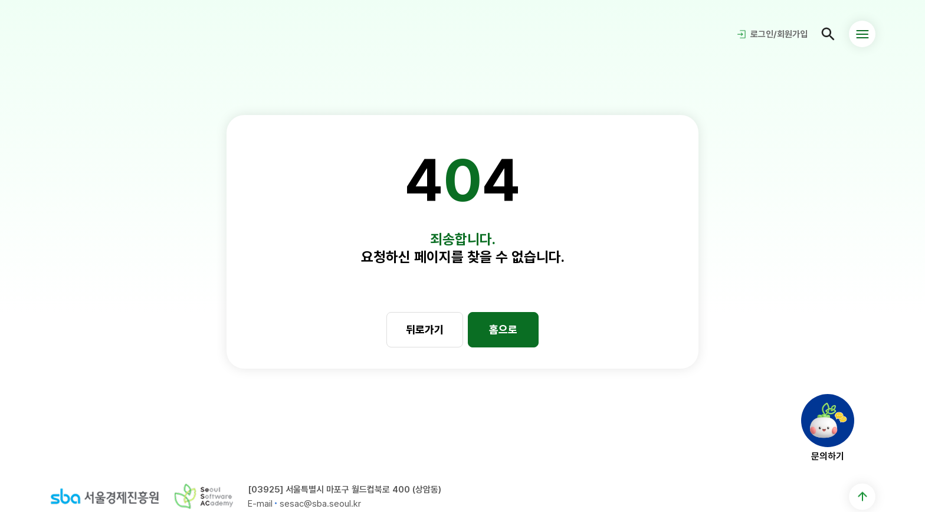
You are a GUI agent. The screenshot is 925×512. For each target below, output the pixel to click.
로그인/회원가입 (779, 34)
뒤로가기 (425, 329)
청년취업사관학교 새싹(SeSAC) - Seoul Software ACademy (91, 34)
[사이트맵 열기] (862, 34)
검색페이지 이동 (828, 34)
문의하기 (827, 455)
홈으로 (503, 329)
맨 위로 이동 (862, 496)
